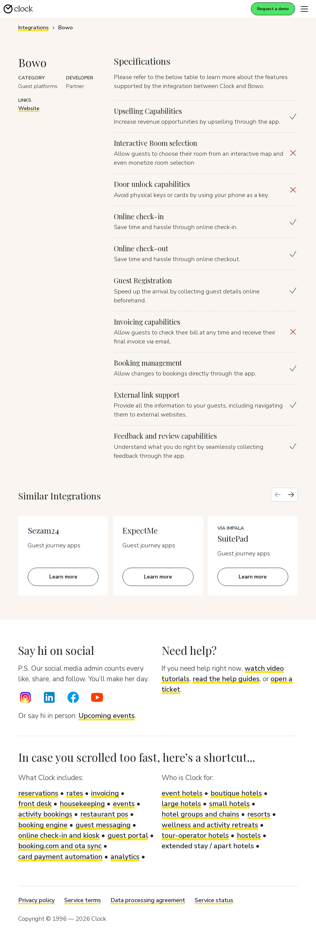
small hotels (229, 803)
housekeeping (82, 803)
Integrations (33, 27)
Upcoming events (107, 715)
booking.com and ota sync (60, 846)
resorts (258, 814)
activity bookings (45, 814)
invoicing (105, 793)
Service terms (82, 900)
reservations (38, 793)
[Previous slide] (277, 494)
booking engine (43, 825)
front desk (35, 803)
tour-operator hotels (195, 835)
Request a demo (273, 9)
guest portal (128, 835)
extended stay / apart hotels (208, 846)
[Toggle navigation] (304, 8)
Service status (214, 900)
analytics (125, 856)
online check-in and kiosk (58, 835)
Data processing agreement (148, 900)
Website (28, 108)
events (124, 803)
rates (74, 793)
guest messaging (103, 825)
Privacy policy (36, 900)
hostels (249, 835)
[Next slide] (290, 494)
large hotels (181, 803)
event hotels (182, 793)
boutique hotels (236, 793)
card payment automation (60, 856)
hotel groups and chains (200, 814)
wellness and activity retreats (210, 825)
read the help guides (226, 679)
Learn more (63, 576)
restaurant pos (104, 814)
